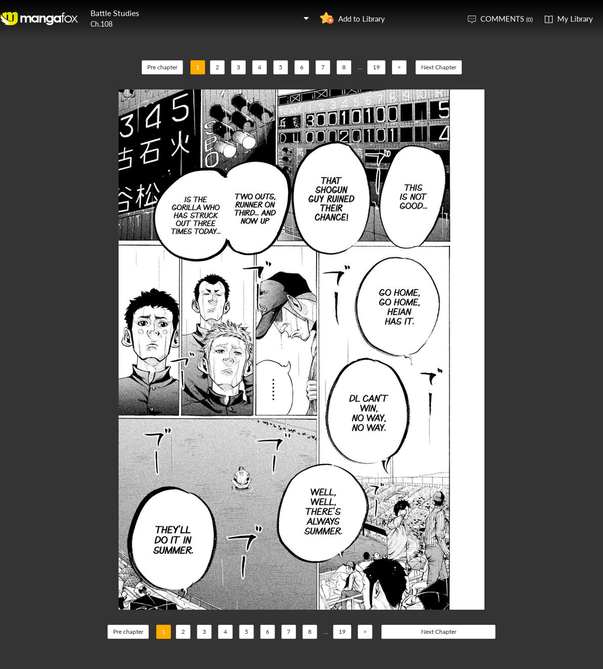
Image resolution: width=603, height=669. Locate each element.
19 (376, 67)
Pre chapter (162, 67)
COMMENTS (506, 18)
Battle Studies (114, 13)
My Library (575, 18)
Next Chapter (438, 67)
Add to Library (361, 18)
